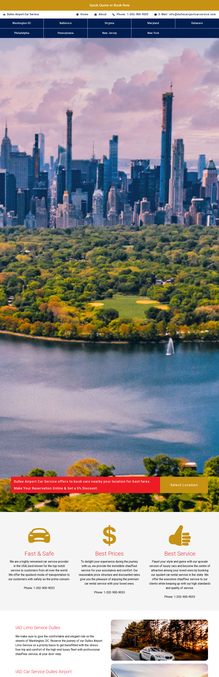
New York (153, 33)
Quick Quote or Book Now (109, 5)
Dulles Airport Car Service (23, 14)
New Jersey (109, 33)
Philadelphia (21, 33)
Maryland (153, 23)
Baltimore (66, 23)
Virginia (109, 23)
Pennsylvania (66, 33)
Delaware (197, 23)
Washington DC (21, 23)
